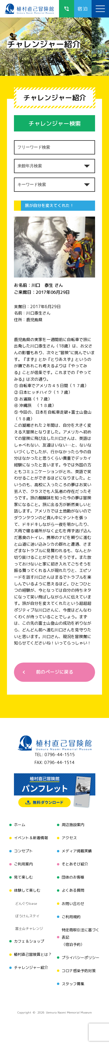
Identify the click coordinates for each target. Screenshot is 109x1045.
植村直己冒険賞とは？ (33, 954)
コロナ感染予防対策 (79, 970)
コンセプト (23, 850)
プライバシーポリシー (80, 957)
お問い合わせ (73, 903)
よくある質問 (73, 890)
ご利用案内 (23, 864)
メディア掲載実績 (77, 850)
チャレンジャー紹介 (31, 967)
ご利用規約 (71, 916)
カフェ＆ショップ (29, 941)
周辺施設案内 (73, 824)
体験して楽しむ (27, 890)
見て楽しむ (23, 877)
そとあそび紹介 (75, 864)
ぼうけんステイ (27, 916)
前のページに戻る (54, 672)
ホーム (19, 824)
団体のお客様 (73, 877)
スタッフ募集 (73, 983)
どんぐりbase (26, 903)
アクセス (69, 837)
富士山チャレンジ (29, 928)
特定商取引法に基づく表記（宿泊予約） (80, 937)
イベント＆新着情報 (31, 837)
